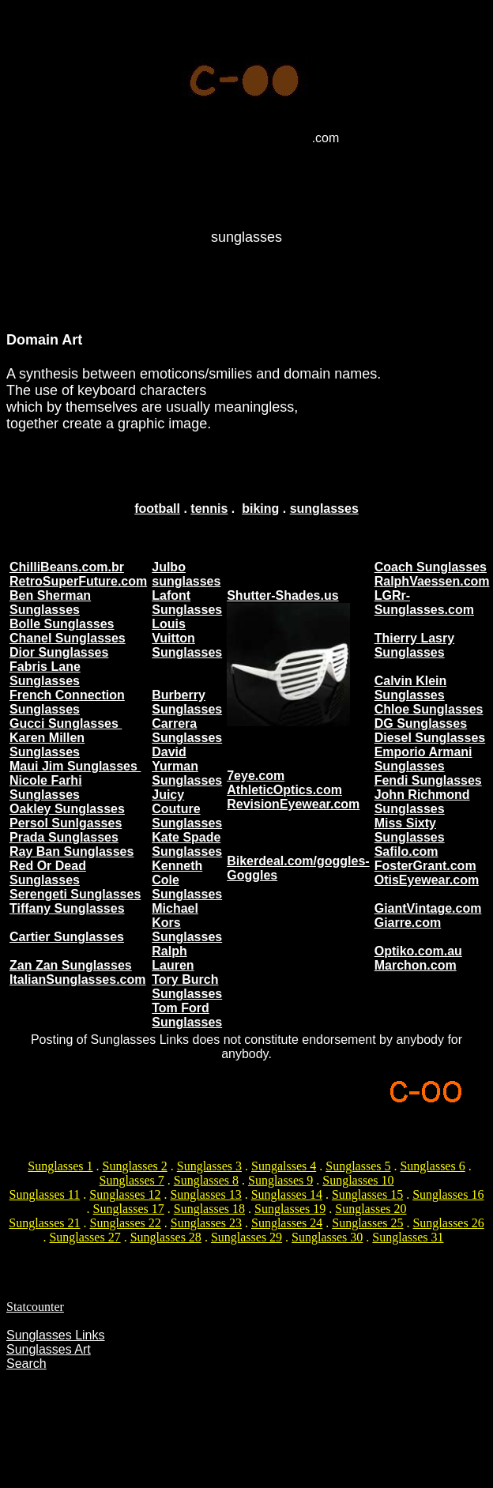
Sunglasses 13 (205, 1194)
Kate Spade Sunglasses (187, 844)
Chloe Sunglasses (429, 709)
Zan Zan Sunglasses (70, 965)
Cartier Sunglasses (66, 937)
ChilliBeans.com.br (66, 567)
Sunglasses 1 (60, 1166)
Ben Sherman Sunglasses (50, 602)
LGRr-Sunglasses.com (424, 602)
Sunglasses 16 (448, 1194)
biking (260, 508)
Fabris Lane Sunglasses (45, 673)
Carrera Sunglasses (187, 730)
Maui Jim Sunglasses (75, 766)
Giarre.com (407, 922)
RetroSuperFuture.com (78, 581)
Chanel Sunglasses (67, 638)
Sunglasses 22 (125, 1223)
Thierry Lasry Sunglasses (414, 645)
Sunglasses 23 (206, 1223)
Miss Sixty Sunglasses (409, 830)
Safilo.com (406, 851)
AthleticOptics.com (284, 790)
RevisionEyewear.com (293, 804)
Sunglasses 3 (209, 1166)
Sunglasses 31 (407, 1237)
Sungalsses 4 (283, 1166)
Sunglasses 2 (135, 1166)
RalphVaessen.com (432, 581)
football (157, 508)
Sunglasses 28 (165, 1237)
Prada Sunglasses (64, 837)
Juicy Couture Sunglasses (187, 809)
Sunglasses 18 (209, 1208)
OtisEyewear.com (427, 880)
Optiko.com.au (418, 951)
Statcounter (35, 1306)
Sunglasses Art (48, 1349)
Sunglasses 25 (367, 1223)
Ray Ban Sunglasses (71, 851)
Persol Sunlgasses (65, 823)
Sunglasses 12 (124, 1194)
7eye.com (255, 775)
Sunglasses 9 (280, 1180)
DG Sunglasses (420, 723)
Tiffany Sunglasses (67, 908)
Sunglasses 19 (290, 1208)
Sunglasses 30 (327, 1237)
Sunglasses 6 (432, 1166)
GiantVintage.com (428, 908)
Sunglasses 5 (358, 1166)
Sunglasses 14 (286, 1194)
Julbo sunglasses (186, 574)
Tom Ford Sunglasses (187, 1015)
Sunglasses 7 (132, 1180)
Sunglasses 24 (286, 1223)
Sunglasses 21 (44, 1223)
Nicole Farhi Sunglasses (45, 787)
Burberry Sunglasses (187, 702)
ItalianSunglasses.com (77, 979)
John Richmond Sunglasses (422, 802)
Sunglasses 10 (357, 1180)
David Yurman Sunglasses (187, 766)
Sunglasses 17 (128, 1208)
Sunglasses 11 (45, 1194)
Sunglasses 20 (370, 1208)
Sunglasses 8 (206, 1180)
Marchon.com (415, 965)
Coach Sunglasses (430, 567)
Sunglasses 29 (246, 1237)
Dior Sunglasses (58, 652)
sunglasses (324, 508)
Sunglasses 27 (84, 1237)
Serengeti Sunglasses (75, 894)
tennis (209, 508)
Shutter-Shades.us (282, 595)
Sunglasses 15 (367, 1194)
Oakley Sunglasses (67, 809)
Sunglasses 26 (448, 1223)
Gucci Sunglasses (65, 723)
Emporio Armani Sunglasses (423, 759)
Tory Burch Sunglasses (187, 986)
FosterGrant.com (425, 865)
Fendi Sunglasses (428, 780)
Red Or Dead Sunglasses (47, 873)
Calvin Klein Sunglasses (410, 688)
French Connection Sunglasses (67, 702)
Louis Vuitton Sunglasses (187, 638)
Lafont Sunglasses (187, 602)
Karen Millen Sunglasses (47, 745)
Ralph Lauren (173, 958)
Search (26, 1363)
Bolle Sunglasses (62, 624)
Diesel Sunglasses (430, 737)
